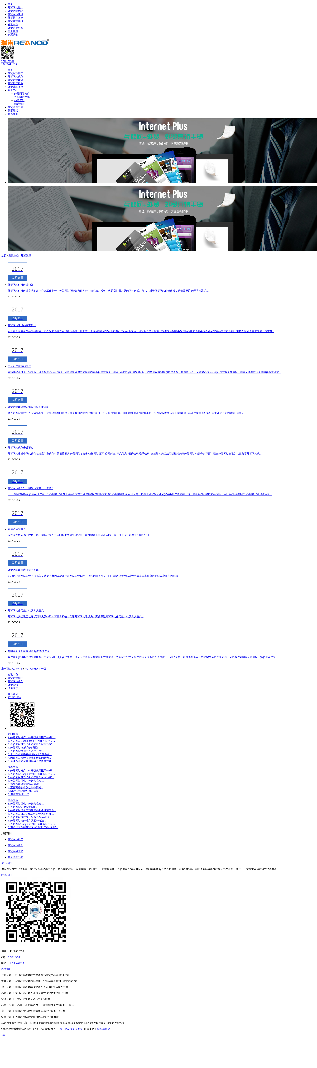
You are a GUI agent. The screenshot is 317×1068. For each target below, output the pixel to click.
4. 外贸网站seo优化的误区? (23, 747)
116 (36, 668)
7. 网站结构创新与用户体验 (23, 790)
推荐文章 (13, 767)
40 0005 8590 (17, 951)
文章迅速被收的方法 (19, 366)
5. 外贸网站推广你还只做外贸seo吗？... (30, 817)
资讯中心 (13, 24)
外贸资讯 (19, 100)
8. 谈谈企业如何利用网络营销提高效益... (30, 761)
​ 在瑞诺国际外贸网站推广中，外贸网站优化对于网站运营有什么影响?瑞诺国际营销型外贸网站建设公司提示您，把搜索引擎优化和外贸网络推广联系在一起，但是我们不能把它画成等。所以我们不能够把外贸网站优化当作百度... (140, 494)
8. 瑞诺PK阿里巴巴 (18, 794)
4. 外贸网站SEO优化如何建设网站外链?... (31, 813)
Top (3, 1034)
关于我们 (6, 863)
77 (25, 668)
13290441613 (17, 963)
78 (28, 668)
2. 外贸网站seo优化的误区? (23, 807)
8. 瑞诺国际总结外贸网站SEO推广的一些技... (33, 827)
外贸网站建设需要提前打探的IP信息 (28, 407)
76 (23, 668)
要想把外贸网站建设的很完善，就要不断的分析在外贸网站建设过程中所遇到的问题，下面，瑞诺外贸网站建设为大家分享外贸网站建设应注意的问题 (93, 575)
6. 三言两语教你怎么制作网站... (25, 787)
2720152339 (7, 61)
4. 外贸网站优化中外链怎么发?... (26, 780)
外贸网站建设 (15, 14)
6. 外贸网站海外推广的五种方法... (27, 820)
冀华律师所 (103, 1028)
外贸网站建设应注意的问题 (23, 569)
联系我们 (13, 34)
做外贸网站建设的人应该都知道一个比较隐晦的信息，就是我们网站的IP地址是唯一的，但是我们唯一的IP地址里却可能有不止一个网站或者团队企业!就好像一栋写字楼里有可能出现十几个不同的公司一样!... (125, 413)
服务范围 (6, 833)
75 (20, 668)
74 (18, 668)
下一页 (42, 668)
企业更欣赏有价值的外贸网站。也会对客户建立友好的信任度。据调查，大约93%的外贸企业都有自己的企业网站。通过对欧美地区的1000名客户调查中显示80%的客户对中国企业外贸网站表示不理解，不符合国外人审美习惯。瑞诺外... (141, 331)
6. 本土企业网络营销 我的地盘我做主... (30, 754)
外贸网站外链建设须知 (21, 284)
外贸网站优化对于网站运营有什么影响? (30, 488)
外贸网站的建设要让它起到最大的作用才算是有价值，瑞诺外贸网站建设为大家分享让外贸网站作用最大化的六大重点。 (76, 616)
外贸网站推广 (15, 7)
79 (31, 668)
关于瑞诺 (13, 31)
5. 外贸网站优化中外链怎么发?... (26, 751)
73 (15, 668)
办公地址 (6, 969)
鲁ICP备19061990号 (71, 1028)
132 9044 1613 (9, 64)
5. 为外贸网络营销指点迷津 (23, 784)
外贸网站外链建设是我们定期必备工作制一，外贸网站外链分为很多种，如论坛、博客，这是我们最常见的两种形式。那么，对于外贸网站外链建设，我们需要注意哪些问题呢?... (108, 290)
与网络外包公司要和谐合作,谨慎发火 (29, 651)
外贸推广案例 (15, 17)
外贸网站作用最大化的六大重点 (26, 610)
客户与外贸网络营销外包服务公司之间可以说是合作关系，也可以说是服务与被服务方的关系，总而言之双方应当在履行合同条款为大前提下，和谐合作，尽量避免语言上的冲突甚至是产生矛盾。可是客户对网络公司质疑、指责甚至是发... (143, 657)
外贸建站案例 (15, 21)
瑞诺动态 (19, 103)
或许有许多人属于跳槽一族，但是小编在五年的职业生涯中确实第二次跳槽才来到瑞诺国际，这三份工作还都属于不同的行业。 (80, 535)
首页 (10, 4)
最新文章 (13, 800)
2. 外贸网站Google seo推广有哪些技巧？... (31, 740)
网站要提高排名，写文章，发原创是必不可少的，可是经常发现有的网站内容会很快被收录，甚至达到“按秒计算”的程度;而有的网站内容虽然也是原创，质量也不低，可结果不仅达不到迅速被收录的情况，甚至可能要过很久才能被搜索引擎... (144, 372)
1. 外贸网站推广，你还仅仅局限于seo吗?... (31, 737)
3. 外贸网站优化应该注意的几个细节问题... (32, 810)
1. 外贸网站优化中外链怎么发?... (26, 803)
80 (33, 668)
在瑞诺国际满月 (17, 529)
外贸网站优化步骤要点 (21, 447)
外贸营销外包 (15, 27)
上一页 (5, 668)
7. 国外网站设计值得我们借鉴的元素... (29, 757)
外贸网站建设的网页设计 (22, 325)
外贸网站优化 (15, 11)
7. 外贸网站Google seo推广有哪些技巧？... (31, 824)
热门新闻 (13, 734)
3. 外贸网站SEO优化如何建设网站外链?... (31, 744)
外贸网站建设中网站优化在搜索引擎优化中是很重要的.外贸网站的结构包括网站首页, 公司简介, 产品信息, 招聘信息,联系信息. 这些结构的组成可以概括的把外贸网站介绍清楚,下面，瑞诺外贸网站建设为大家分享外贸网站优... (135, 453)
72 (13, 668)
